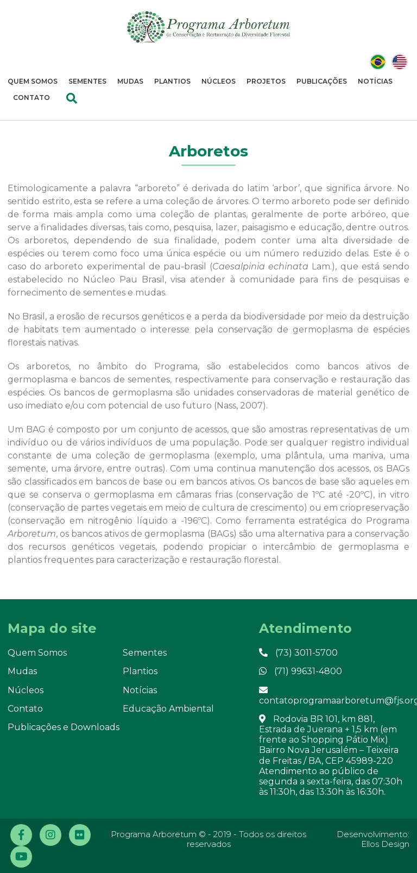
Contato (31, 97)
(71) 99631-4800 (300, 671)
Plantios (172, 81)
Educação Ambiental (168, 709)
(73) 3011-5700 (298, 653)
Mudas (130, 81)
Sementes (87, 81)
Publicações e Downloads (63, 727)
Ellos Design (385, 844)
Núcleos (218, 81)
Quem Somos (33, 81)
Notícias (375, 81)
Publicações (321, 81)
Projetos (266, 81)
